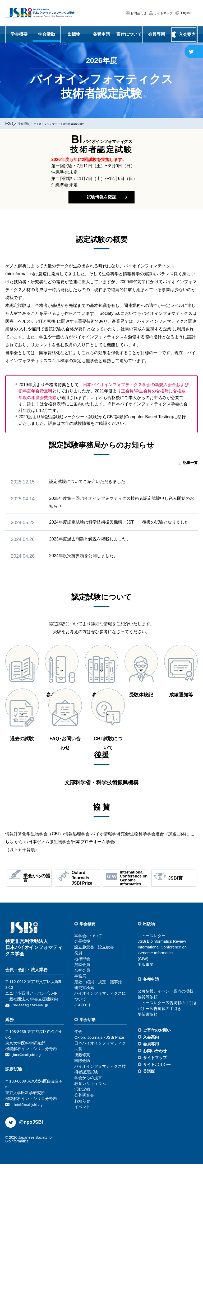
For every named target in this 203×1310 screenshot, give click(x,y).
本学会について (88, 1083)
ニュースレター (151, 1083)
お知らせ (82, 1248)
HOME (10, 123)
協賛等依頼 (148, 1144)
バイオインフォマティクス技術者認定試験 (76, 123)
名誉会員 (82, 1117)
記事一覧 (190, 467)
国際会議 (82, 1207)
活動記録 (82, 1236)
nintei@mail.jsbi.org (29, 1250)
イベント (82, 1254)
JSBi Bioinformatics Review (162, 1088)
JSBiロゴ (82, 1152)
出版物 (74, 34)
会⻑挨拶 (82, 1088)
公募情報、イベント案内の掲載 (165, 1138)
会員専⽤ (151, 1191)
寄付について (129, 34)
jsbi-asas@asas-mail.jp (32, 1152)
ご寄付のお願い (157, 1177)
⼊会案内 (151, 1184)
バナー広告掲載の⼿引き (159, 1156)
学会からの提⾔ (88, 1225)
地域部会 (82, 1106)
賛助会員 (82, 1111)
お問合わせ (138, 13)
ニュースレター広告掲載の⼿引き (167, 1150)
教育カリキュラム (90, 1231)
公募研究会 (84, 1242)
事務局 (80, 1123)
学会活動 (46, 34)
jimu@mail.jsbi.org (28, 1201)
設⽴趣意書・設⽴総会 (94, 1094)
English (185, 13)
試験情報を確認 (101, 199)
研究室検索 (84, 1135)
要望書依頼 (148, 1161)
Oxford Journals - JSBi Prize (99, 1184)
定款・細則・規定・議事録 (98, 1129)
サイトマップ (163, 13)
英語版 (149, 1218)
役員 (78, 1100)
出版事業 (146, 1111)
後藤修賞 (82, 1202)
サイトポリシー (157, 1211)
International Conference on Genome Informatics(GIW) (162, 1100)
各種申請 (101, 34)
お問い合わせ (155, 1198)
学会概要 (19, 34)
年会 (78, 1179)
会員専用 (156, 34)
